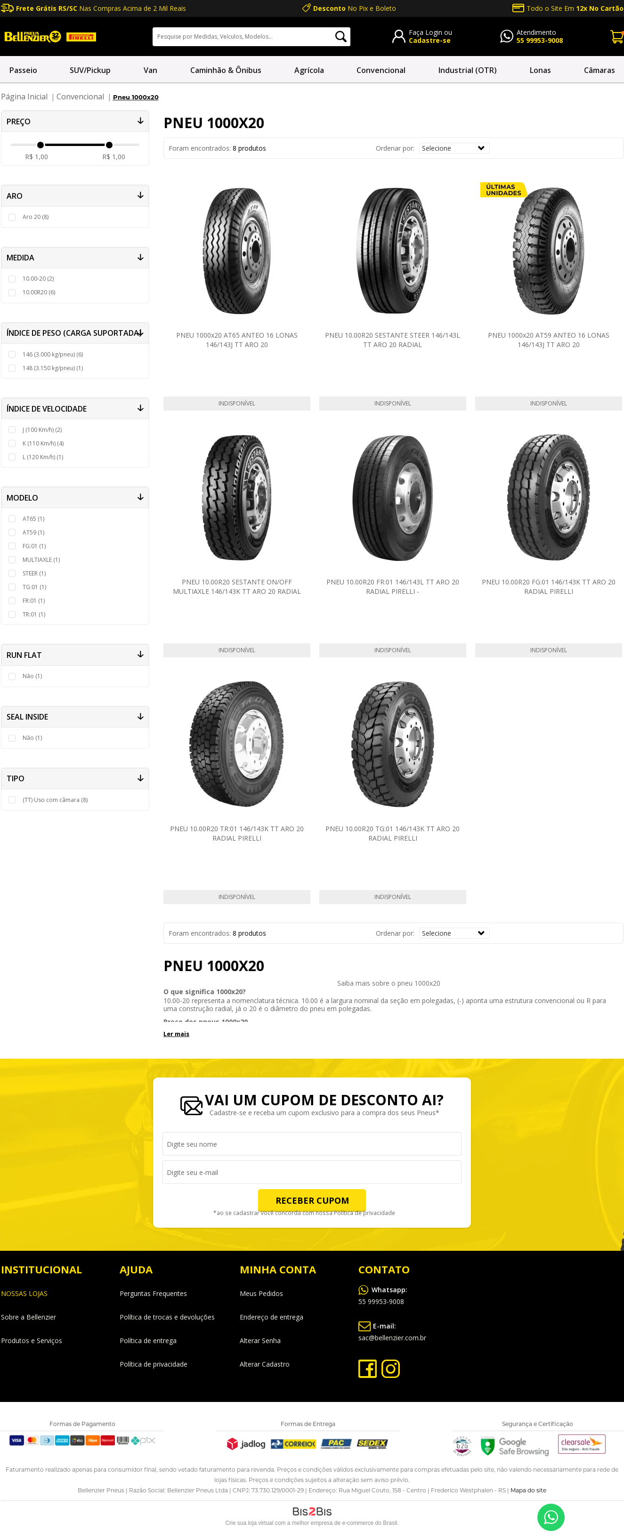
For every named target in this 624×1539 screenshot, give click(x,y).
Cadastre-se (430, 40)
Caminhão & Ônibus (225, 70)
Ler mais (176, 1033)
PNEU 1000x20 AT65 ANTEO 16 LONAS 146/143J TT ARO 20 (237, 340)
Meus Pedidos (261, 1293)
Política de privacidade (362, 1213)
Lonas (540, 70)
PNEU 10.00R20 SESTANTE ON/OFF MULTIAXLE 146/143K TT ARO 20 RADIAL (237, 586)
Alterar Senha (260, 1340)
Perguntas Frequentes (153, 1293)
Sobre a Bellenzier (28, 1316)
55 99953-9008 (540, 40)
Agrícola (309, 70)
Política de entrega (148, 1340)
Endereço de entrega (271, 1316)
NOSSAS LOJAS (24, 1293)
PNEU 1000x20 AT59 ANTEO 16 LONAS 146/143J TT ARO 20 (548, 340)
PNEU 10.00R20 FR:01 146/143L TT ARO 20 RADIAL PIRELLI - (392, 586)
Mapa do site (528, 1490)
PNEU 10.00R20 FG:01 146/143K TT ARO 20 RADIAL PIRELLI (549, 586)
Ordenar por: (395, 148)
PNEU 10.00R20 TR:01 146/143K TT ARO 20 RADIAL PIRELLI (237, 833)
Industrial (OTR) (467, 70)
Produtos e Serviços (31, 1340)
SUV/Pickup (90, 70)
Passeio (23, 70)
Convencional (381, 70)
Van (150, 70)
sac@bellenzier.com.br (392, 1330)
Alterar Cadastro (265, 1364)
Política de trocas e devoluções (167, 1316)
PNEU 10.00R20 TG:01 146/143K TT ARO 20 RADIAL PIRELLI (392, 833)
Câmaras (599, 70)
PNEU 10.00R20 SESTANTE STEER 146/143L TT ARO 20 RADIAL (392, 340)
